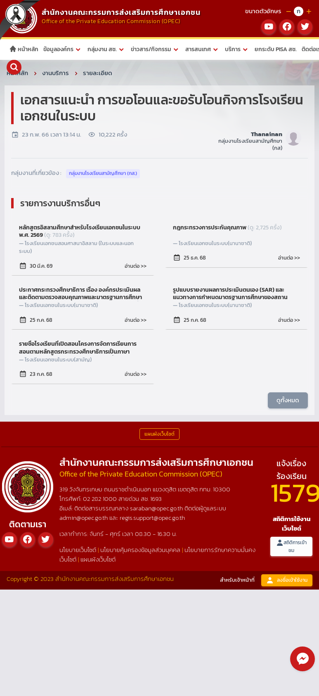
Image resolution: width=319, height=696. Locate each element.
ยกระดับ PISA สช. (276, 49)
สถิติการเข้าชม (291, 546)
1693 (156, 498)
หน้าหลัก (23, 49)
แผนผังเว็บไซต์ (98, 559)
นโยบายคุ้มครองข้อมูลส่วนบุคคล (140, 549)
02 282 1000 (100, 498)
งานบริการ (55, 73)
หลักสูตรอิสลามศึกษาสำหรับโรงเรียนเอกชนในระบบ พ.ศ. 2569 (79, 231)
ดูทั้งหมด (287, 399)
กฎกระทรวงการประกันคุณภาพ (227, 228)
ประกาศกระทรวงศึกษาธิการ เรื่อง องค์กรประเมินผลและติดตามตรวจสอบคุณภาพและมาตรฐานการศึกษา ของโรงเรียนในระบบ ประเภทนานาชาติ (81, 293)
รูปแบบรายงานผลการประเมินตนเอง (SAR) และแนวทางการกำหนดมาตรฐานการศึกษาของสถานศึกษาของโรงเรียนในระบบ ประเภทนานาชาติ (230, 293)
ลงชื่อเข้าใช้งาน (286, 580)
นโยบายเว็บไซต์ (77, 549)
